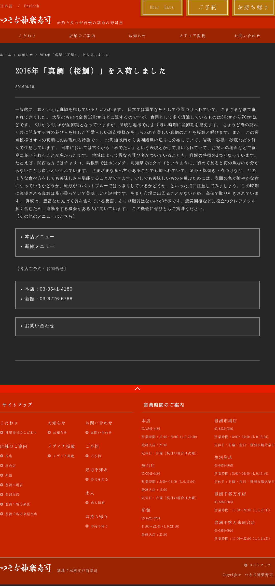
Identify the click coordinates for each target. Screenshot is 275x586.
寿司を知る (99, 479)
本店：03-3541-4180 (49, 289)
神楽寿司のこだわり (21, 432)
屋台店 (10, 465)
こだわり (27, 36)
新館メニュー (39, 246)
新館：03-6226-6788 (49, 298)
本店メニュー (39, 236)
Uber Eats (162, 7)
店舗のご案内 (82, 36)
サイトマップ (260, 565)
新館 (8, 475)
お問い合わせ (247, 36)
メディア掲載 (192, 36)
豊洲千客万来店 (17, 504)
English (31, 6)
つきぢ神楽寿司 (25, 20)
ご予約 (207, 7)
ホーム (6, 54)
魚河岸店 (12, 494)
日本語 (6, 6)
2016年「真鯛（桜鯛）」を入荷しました (74, 54)
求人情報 (98, 502)
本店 (8, 456)
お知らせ (137, 36)
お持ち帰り (254, 7)
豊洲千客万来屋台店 (21, 514)
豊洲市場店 (14, 485)
